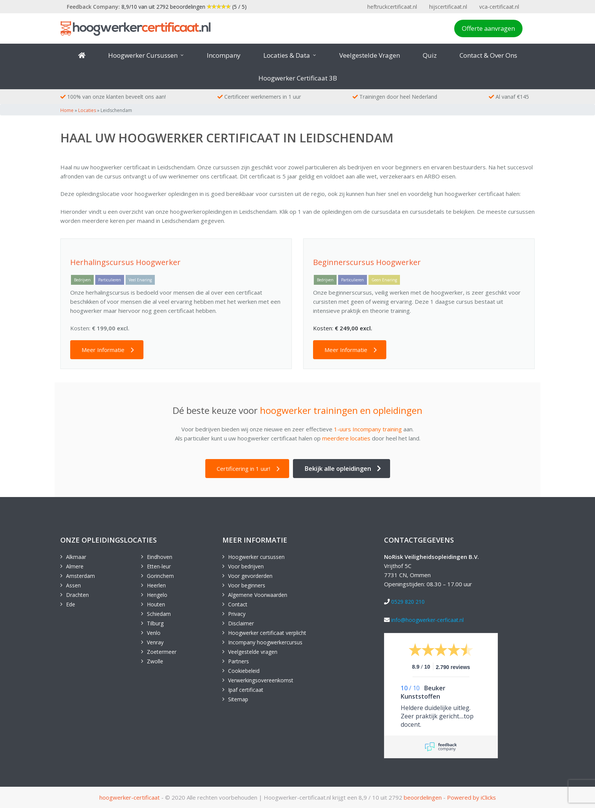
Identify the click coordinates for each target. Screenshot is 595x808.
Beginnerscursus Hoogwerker (367, 262)
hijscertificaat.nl (448, 6)
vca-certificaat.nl (499, 6)
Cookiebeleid (244, 670)
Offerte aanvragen (488, 28)
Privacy (237, 613)
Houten (156, 604)
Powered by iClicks (471, 797)
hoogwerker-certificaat (129, 797)
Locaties (87, 110)
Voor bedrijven (246, 566)
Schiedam (159, 613)
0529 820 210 (408, 601)
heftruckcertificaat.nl (392, 6)
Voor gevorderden (250, 575)
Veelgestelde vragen (252, 651)
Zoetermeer (161, 651)
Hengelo (157, 594)
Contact (237, 604)
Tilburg (155, 623)
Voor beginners (246, 585)
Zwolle (155, 661)
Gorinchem (160, 575)
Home (67, 110)
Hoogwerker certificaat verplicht (267, 632)
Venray (155, 642)
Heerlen (156, 585)
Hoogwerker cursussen (256, 556)
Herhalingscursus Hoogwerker (125, 262)
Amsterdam (80, 575)
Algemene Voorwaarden (257, 594)
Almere (74, 566)
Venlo (154, 632)
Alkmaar (76, 556)
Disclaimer (241, 623)
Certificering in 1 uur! (243, 468)
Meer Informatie (103, 350)
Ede (70, 604)
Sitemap (238, 699)
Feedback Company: (93, 6)
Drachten (77, 594)
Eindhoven (159, 556)
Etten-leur (159, 566)
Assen (73, 585)
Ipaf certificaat (245, 689)
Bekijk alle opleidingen (337, 468)
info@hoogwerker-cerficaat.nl (427, 619)
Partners (238, 661)
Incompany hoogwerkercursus (265, 642)
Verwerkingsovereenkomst (260, 680)
